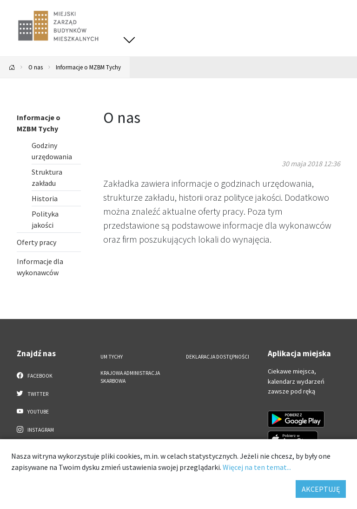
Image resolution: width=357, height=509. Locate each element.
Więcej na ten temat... (257, 467)
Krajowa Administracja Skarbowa (130, 377)
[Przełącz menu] (129, 40)
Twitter (32, 393)
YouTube (33, 411)
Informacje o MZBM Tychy (88, 67)
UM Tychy (111, 356)
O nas (35, 67)
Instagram (35, 429)
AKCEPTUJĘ (321, 489)
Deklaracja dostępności (217, 356)
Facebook (35, 375)
